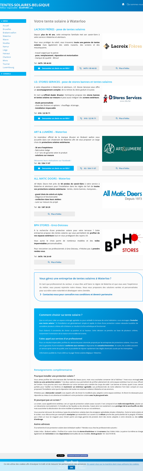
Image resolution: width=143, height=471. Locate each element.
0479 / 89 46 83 (88, 68)
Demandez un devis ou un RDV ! (54, 68)
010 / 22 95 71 (88, 118)
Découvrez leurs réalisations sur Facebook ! (52, 160)
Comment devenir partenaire (77, 455)
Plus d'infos (123, 68)
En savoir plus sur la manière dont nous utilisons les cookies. (113, 464)
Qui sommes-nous (135, 4)
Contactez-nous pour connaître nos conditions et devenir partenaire (77, 294)
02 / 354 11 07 (88, 168)
